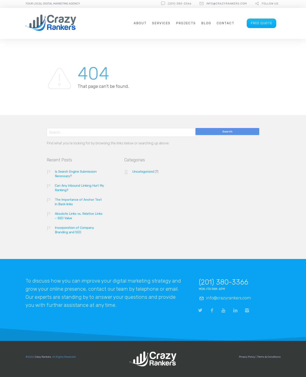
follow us (270, 3)
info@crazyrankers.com (226, 3)
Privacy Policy (247, 356)
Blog (206, 23)
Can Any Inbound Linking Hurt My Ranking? (79, 188)
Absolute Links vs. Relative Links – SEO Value (78, 216)
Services (161, 23)
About (140, 23)
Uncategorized (143, 172)
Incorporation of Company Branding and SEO (74, 230)
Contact (225, 23)
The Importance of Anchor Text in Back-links (78, 202)
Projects (186, 23)
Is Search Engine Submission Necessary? (76, 174)
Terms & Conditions (268, 356)
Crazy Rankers (43, 356)
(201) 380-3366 (179, 3)
